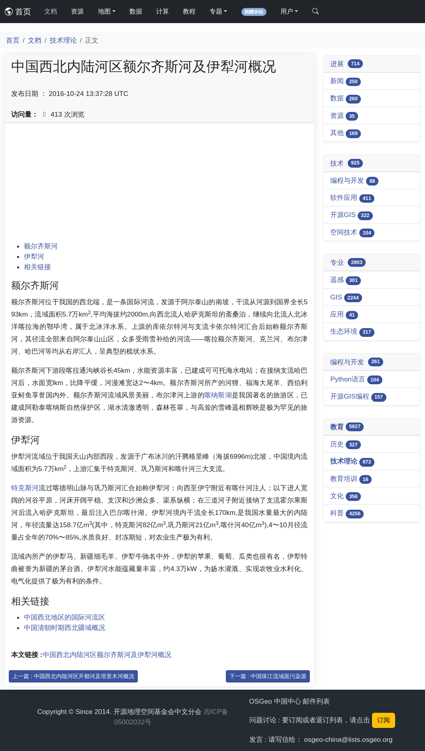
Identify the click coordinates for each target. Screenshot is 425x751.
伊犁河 (34, 256)
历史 (345, 444)
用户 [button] (286, 11)
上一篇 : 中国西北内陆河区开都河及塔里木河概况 (73, 676)
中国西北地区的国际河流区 (64, 617)
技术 (346, 163)
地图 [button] (104, 11)
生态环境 (352, 331)
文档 (50, 11)
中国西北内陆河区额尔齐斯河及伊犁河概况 (107, 655)
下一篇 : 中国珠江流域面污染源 (268, 676)
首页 (18, 11)
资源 (77, 11)
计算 (162, 11)
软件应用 (352, 198)
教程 (189, 11)
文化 (345, 496)
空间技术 (352, 232)
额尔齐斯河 (41, 246)
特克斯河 (25, 488)
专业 (348, 262)
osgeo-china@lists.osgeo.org (348, 739)
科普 (347, 513)
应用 (344, 314)
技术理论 (63, 40)
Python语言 (356, 379)
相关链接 (37, 267)
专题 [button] (216, 11)
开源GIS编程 (358, 396)
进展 (346, 63)
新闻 (345, 81)
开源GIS (351, 215)
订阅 (383, 720)
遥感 (345, 280)
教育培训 (351, 479)
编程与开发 (354, 181)
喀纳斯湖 (218, 395)
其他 (345, 133)
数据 (135, 11)
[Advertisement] (159, 185)
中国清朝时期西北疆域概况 (64, 628)
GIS (346, 297)
